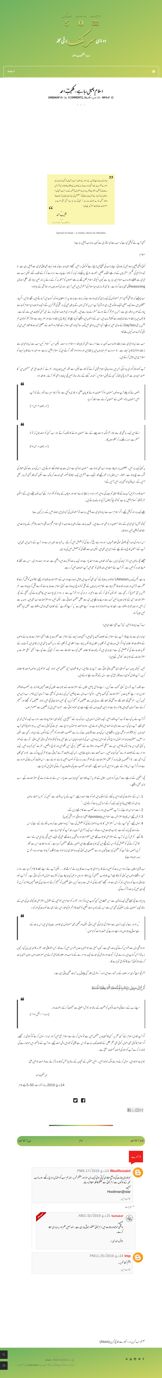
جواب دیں (126, 1199)
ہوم (81, 1141)
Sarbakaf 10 (55, 97)
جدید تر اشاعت (25, 1141)
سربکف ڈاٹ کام (34, 1365)
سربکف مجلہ (49, 1360)
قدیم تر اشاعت (137, 1141)
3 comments (75, 97)
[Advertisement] (81, 137)
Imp (128, 1256)
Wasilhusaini (120, 1171)
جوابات (128, 1207)
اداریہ (94, 97)
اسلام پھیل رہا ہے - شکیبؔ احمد (81, 91)
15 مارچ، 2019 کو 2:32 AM (94, 1216)
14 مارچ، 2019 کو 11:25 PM (106, 1256)
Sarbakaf (117, 1216)
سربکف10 (88, 97)
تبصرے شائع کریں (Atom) (113, 1342)
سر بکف (81, 40)
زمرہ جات (81, 71)
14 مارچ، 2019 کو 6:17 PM (93, 1171)
